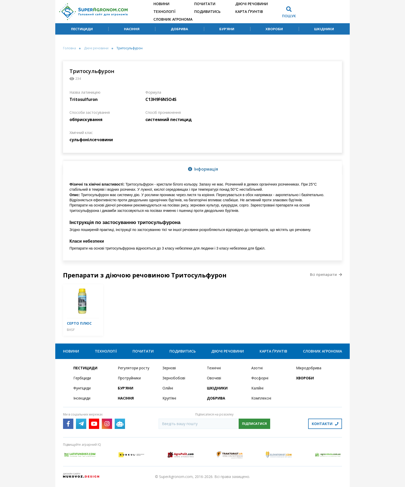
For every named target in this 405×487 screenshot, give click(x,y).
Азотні (257, 367)
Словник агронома (172, 19)
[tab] (202, 169)
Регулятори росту (133, 367)
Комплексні (261, 398)
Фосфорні (259, 378)
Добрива (179, 29)
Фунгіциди (82, 388)
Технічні (214, 367)
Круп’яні (169, 398)
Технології (164, 11)
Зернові (169, 367)
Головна (69, 48)
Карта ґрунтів (249, 11)
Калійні (257, 388)
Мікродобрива (308, 367)
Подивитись (207, 11)
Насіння (131, 29)
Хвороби (274, 29)
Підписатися (254, 423)
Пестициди (82, 29)
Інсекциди (81, 398)
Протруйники (129, 378)
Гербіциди (82, 378)
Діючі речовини (251, 3)
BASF (71, 329)
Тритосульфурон (129, 48)
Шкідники (324, 29)
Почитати (204, 3)
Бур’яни (226, 29)
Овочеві (214, 378)
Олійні (167, 388)
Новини (161, 3)
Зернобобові (173, 378)
